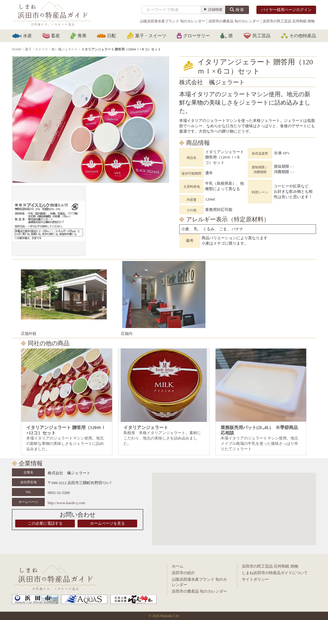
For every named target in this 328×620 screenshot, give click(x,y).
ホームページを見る (107, 523)
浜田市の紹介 (183, 573)
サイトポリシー (255, 579)
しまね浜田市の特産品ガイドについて (275, 573)
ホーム (177, 566)
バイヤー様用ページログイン (286, 9)
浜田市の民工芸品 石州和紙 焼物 (289, 21)
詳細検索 (215, 9)
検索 (240, 9)
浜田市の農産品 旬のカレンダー (233, 21)
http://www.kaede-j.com (66, 503)
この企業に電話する (45, 523)
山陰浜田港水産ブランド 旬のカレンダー (172, 21)
